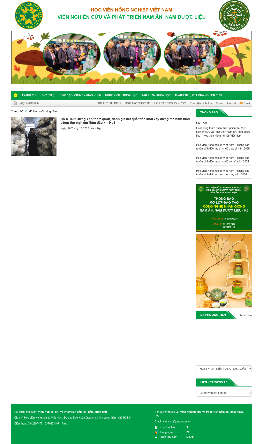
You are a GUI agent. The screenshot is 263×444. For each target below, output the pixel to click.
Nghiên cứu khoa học (121, 95)
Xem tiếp (96, 128)
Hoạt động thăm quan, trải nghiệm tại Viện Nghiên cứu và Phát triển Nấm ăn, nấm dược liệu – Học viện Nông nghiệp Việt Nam (223, 132)
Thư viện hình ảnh (201, 103)
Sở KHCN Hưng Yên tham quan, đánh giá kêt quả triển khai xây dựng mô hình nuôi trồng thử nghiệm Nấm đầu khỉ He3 (125, 121)
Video (219, 103)
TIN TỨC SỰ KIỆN (109, 103)
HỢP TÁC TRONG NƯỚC (170, 103)
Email (247, 103)
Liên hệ (231, 103)
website (220, 382)
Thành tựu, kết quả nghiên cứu (198, 95)
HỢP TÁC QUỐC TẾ (137, 103)
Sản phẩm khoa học (156, 95)
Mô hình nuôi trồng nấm (43, 111)
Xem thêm (245, 315)
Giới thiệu (49, 95)
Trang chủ (29, 95)
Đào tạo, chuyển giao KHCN (80, 95)
